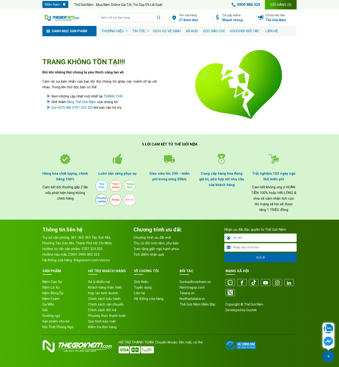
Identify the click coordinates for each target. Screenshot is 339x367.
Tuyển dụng (143, 287)
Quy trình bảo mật (102, 321)
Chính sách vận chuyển (106, 304)
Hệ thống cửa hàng (148, 299)
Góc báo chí (214, 31)
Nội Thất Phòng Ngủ (57, 327)
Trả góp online (238, 18)
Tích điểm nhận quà (148, 254)
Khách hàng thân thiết (105, 287)
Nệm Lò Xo (51, 287)
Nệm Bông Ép (52, 293)
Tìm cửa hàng (194, 18)
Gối (45, 310)
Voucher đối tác (244, 31)
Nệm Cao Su (52, 282)
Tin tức (138, 31)
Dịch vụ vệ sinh (167, 31)
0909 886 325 (245, 4)
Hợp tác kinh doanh (103, 293)
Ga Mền (48, 304)
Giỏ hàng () (280, 5)
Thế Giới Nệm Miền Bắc (198, 304)
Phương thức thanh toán (107, 316)
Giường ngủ (51, 316)
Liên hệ (272, 31)
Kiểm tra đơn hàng (102, 327)
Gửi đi (260, 257)
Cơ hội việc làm (281, 18)
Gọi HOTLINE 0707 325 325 (72, 107)
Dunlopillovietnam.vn (195, 282)
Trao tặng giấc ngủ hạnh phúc (156, 249)
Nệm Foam (51, 299)
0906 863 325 (89, 254)
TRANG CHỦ (113, 96)
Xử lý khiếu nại (99, 282)
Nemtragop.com (192, 287)
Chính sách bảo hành (104, 299)
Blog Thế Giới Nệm (81, 102)
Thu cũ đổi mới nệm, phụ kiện (156, 243)
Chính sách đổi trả (102, 310)
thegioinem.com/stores (91, 260)
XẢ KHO (192, 31)
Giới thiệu (141, 282)
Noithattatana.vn (192, 299)
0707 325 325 (92, 249)
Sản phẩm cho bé (55, 321)
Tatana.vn (187, 293)
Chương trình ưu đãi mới (152, 237)
